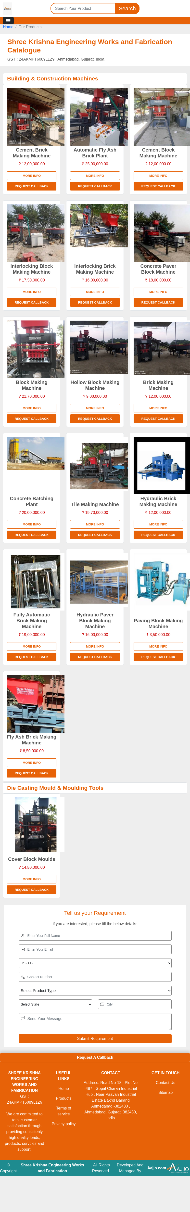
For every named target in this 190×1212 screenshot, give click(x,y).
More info (32, 176)
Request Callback (32, 186)
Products (63, 1098)
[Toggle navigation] (8, 20)
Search (127, 8)
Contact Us (165, 1083)
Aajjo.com (156, 1168)
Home (8, 27)
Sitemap (165, 1092)
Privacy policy (64, 1124)
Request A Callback (95, 1057)
